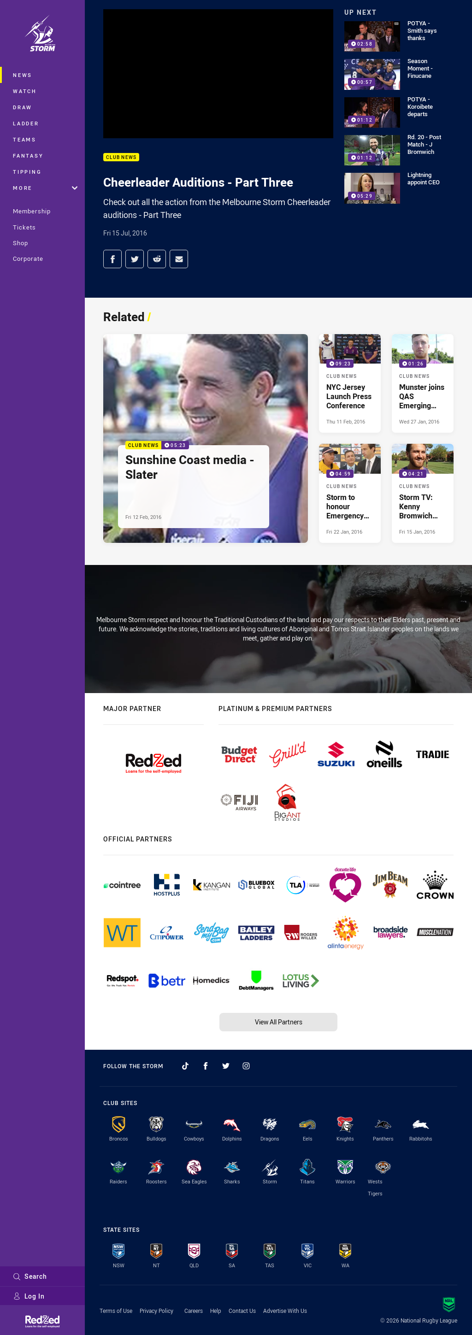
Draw (22, 107)
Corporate (28, 258)
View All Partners (278, 1021)
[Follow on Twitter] (226, 1066)
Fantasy (28, 155)
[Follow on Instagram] (246, 1066)
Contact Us (242, 1310)
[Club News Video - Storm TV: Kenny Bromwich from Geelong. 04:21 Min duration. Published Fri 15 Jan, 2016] (423, 493)
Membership (32, 211)
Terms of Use (116, 1310)
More (45, 187)
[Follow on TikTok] (185, 1066)
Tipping (27, 171)
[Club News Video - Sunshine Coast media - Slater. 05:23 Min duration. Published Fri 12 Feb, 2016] (205, 438)
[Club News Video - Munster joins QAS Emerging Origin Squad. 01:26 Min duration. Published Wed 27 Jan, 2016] (423, 383)
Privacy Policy (156, 1310)
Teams (24, 139)
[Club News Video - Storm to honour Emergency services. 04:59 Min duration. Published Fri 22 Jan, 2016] (350, 493)
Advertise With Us (285, 1310)
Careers (193, 1310)
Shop (20, 243)
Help (215, 1310)
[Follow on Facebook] (205, 1066)
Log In (29, 1296)
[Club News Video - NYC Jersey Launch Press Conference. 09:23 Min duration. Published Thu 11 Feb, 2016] (350, 383)
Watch (25, 91)
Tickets (24, 227)
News (22, 74)
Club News (121, 157)
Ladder (26, 123)
